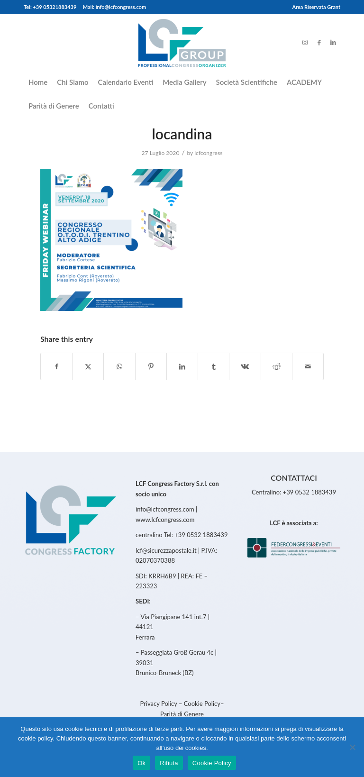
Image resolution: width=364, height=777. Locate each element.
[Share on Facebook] (56, 366)
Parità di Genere (182, 714)
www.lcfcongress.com (165, 519)
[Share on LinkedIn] (182, 366)
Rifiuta (169, 763)
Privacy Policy (159, 703)
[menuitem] (313, 7)
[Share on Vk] (244, 366)
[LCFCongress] (181, 42)
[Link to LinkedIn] (333, 42)
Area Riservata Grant (316, 7)
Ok (141, 763)
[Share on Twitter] (88, 366)
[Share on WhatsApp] (119, 366)
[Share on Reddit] (276, 366)
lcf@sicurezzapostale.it (166, 550)
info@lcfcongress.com (165, 509)
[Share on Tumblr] (213, 366)
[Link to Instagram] (305, 42)
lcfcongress (208, 152)
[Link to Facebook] (319, 42)
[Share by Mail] (307, 366)
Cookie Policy (202, 703)
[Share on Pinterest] (151, 366)
